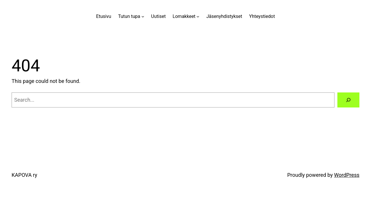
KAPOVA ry (24, 175)
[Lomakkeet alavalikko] (198, 16)
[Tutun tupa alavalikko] (142, 16)
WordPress (346, 175)
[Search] (348, 99)
